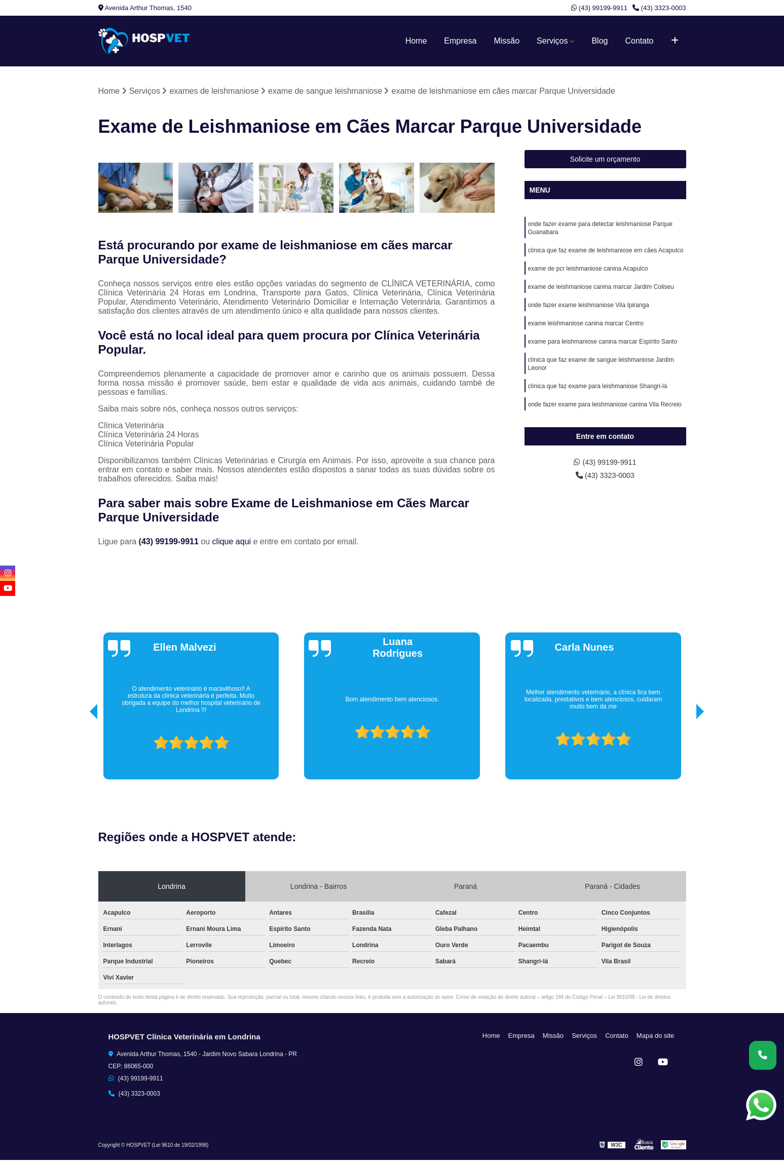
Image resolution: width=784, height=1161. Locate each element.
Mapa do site (657, 1036)
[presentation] (79, 751)
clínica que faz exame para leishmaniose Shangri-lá (597, 397)
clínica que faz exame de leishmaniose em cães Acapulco (606, 253)
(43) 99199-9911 (599, 8)
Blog (599, 40)
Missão (506, 40)
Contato (639, 40)
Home (416, 40)
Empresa (460, 40)
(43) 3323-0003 (659, 8)
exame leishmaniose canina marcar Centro (586, 330)
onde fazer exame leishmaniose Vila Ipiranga (588, 311)
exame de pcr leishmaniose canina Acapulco (588, 273)
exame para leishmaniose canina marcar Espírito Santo (603, 350)
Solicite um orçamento (605, 160)
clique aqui (231, 542)
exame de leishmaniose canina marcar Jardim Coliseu (601, 292)
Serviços (552, 40)
